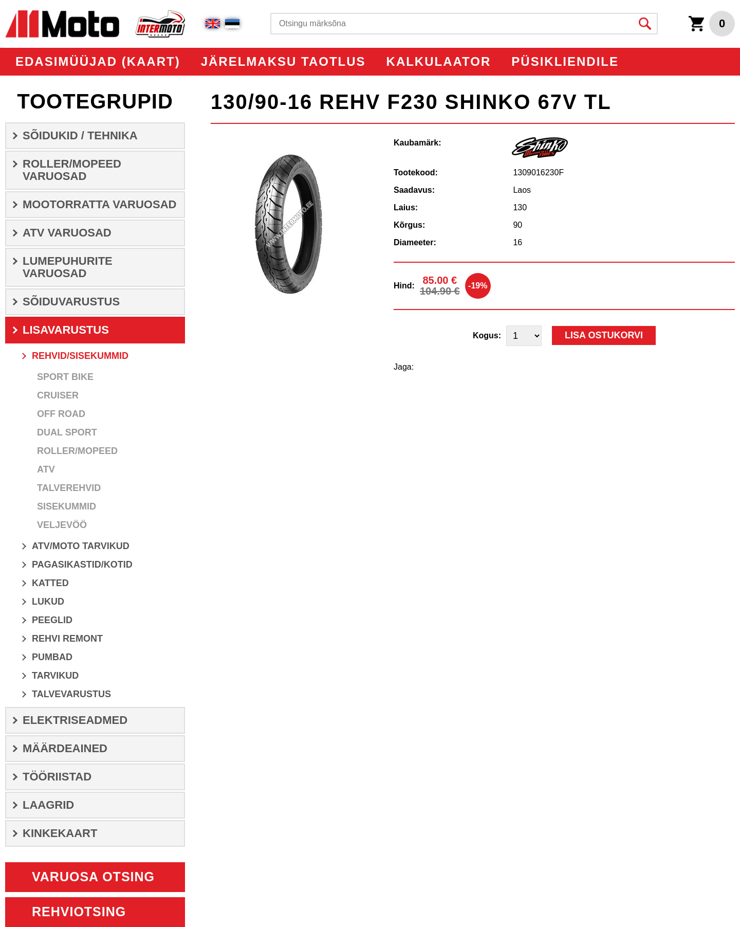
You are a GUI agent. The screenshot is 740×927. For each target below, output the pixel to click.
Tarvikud (55, 675)
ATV (46, 469)
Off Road (61, 414)
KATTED (50, 583)
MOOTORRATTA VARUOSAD (99, 204)
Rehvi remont (67, 638)
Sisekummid (66, 506)
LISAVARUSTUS (66, 329)
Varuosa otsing (93, 876)
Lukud (48, 601)
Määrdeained (65, 748)
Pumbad (52, 657)
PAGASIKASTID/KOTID (82, 564)
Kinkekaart (60, 833)
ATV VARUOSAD (67, 232)
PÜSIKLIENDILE (565, 61)
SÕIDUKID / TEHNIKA (80, 135)
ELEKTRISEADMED (75, 720)
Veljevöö (62, 525)
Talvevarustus (71, 694)
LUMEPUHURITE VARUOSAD (68, 267)
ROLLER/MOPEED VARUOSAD (72, 170)
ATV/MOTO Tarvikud (81, 546)
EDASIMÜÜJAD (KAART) (97, 61)
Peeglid (52, 620)
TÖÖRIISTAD (57, 776)
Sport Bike (65, 377)
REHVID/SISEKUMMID (80, 356)
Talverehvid (69, 488)
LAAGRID (48, 804)
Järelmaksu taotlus (283, 61)
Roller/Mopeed (77, 451)
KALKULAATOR (438, 61)
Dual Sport (67, 432)
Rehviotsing (79, 911)
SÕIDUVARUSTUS (71, 301)
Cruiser (58, 395)
